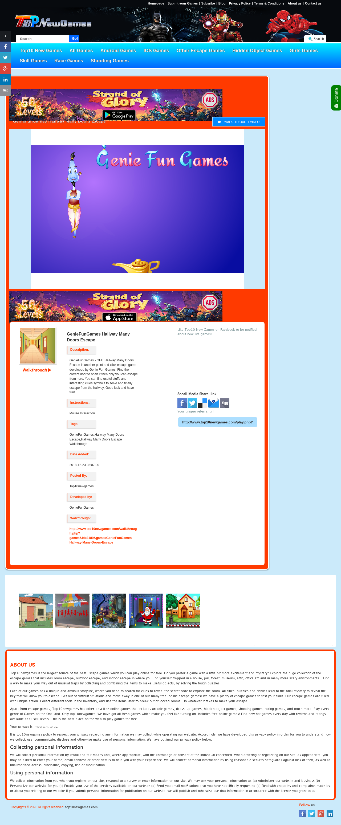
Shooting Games (110, 60)
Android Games (118, 50)
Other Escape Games (201, 50)
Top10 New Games (41, 50)
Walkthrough (37, 369)
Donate (336, 98)
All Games (81, 50)
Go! (75, 38)
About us (295, 3)
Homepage (156, 3)
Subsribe (208, 3)
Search (319, 39)
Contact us (313, 3)
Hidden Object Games (257, 50)
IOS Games (156, 50)
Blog (222, 3)
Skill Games (33, 60)
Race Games (68, 60)
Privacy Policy (239, 3)
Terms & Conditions (269, 3)
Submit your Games (183, 3)
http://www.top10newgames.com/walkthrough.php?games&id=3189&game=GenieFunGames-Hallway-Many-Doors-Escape (103, 535)
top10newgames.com (81, 807)
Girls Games (304, 50)
